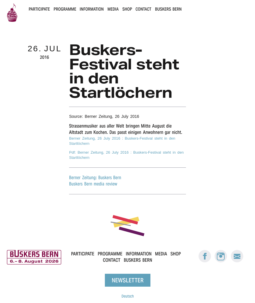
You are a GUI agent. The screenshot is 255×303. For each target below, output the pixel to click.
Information (92, 9)
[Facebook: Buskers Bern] (205, 261)
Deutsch (127, 296)
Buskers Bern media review (93, 184)
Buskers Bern (168, 9)
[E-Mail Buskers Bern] (237, 261)
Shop (127, 9)
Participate (39, 9)
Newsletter (128, 280)
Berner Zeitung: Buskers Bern (95, 178)
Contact (143, 9)
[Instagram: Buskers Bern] (221, 261)
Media (113, 9)
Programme (65, 9)
